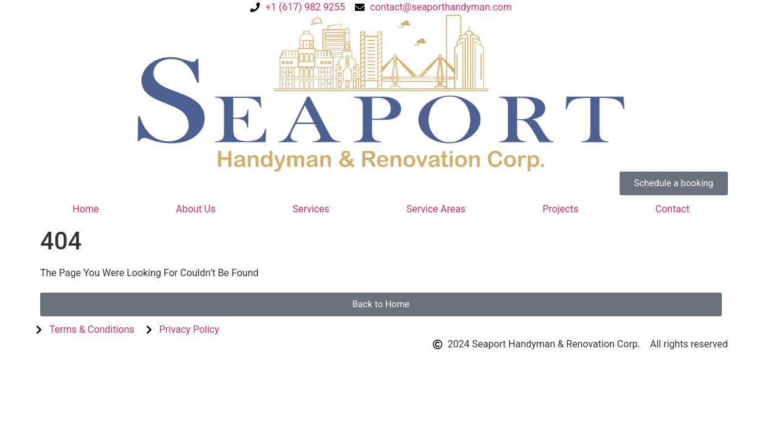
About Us (195, 209)
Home (85, 209)
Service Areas (436, 209)
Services (311, 209)
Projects (560, 209)
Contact (672, 209)
